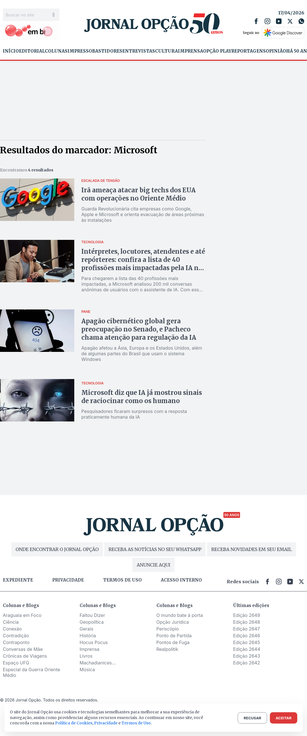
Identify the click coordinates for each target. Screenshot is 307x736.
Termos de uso (122, 580)
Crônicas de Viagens (25, 656)
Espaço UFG (16, 663)
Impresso (80, 51)
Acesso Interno (181, 580)
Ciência (11, 622)
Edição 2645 (246, 642)
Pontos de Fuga (173, 642)
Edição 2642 (246, 663)
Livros (86, 656)
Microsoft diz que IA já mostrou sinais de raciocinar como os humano (141, 397)
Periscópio (167, 629)
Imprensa (190, 51)
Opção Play (217, 51)
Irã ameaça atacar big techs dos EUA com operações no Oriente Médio (138, 194)
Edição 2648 (246, 622)
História (88, 635)
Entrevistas (138, 51)
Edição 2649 (246, 615)
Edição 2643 (246, 656)
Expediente (18, 580)
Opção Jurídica (172, 622)
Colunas (56, 51)
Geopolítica (92, 622)
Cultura (166, 51)
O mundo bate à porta (179, 615)
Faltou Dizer (92, 615)
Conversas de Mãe (23, 649)
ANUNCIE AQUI (153, 565)
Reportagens (248, 51)
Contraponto (16, 642)
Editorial (32, 51)
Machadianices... (98, 663)
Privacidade (68, 580)
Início (11, 51)
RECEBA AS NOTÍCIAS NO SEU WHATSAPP (154, 549)
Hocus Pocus (94, 642)
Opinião (276, 51)
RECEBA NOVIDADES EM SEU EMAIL (251, 549)
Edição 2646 (246, 635)
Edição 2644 (246, 649)
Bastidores (107, 51)
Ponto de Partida (174, 635)
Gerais (86, 629)
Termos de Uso (136, 723)
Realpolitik (167, 649)
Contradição (16, 635)
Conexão (12, 629)
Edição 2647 (246, 629)
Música (87, 669)
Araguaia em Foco (22, 615)
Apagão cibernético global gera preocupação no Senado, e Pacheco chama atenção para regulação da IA (138, 329)
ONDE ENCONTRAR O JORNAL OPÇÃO (57, 549)
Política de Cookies (73, 723)
